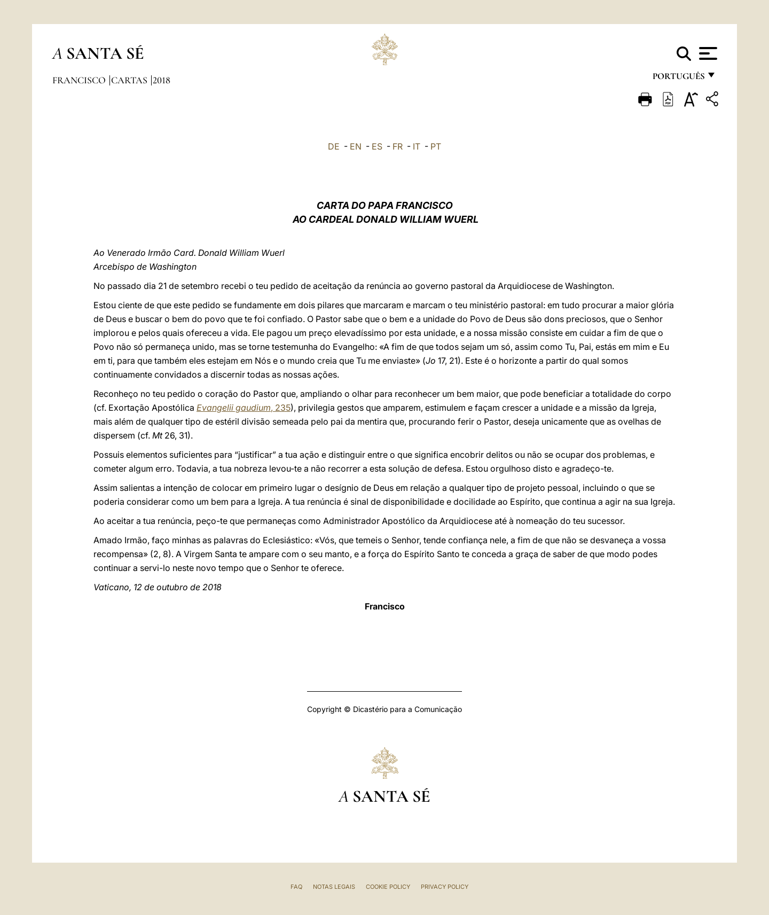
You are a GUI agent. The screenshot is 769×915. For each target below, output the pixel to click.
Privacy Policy (444, 886)
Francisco (80, 80)
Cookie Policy (388, 886)
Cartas (130, 80)
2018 (161, 80)
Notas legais (334, 886)
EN (356, 146)
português (678, 79)
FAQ (296, 886)
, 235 (244, 407)
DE (334, 146)
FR (398, 146)
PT (435, 146)
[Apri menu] (706, 53)
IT (416, 146)
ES (377, 146)
